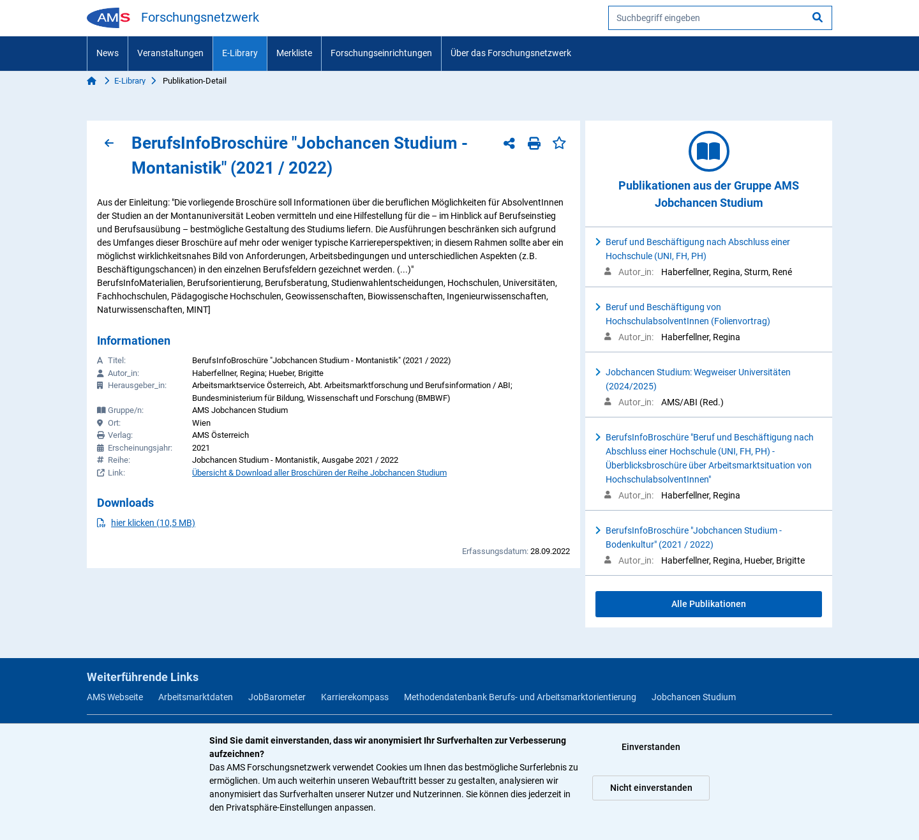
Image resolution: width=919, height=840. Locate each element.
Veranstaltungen (170, 53)
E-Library (240, 53)
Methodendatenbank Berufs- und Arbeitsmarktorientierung (520, 697)
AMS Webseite (115, 697)
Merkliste (294, 53)
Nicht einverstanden (651, 788)
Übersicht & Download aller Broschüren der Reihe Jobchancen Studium (319, 472)
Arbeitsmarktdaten (195, 697)
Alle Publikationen (708, 604)
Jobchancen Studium (694, 697)
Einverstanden (651, 747)
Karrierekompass (355, 697)
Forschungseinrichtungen (381, 53)
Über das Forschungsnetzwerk (511, 53)
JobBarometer (277, 697)
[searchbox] (720, 18)
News (107, 53)
